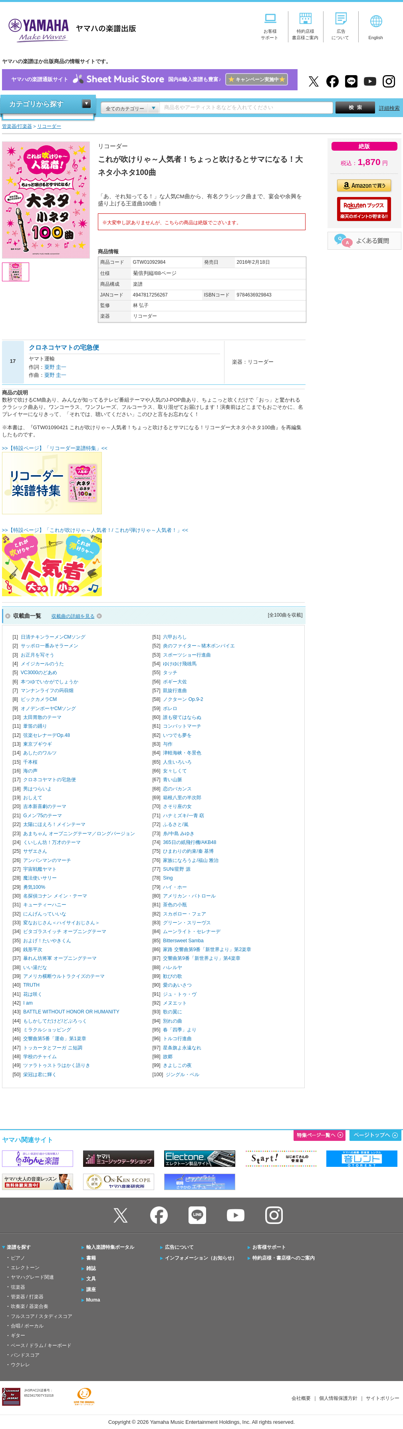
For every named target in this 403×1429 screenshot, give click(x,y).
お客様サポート (269, 1247)
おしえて (32, 797)
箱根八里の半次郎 (182, 797)
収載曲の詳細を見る (73, 616)
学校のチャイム (40, 1056)
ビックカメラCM (39, 699)
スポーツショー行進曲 (187, 655)
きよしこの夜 (177, 1065)
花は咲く (32, 994)
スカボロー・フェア (184, 914)
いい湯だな (35, 967)
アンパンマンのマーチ (47, 860)
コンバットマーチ (182, 726)
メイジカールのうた (42, 664)
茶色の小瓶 (175, 905)
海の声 (30, 771)
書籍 (91, 1258)
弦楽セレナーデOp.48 (46, 735)
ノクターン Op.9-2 (183, 699)
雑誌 (91, 1268)
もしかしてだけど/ (55, 1021)
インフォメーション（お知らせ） (201, 1258)
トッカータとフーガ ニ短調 (52, 1048)
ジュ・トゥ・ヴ (180, 994)
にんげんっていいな (44, 914)
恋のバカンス (177, 789)
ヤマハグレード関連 (32, 1277)
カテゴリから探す (36, 104)
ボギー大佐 (175, 682)
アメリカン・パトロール (189, 896)
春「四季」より (180, 1030)
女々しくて (175, 771)
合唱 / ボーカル (27, 1326)
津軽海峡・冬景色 (182, 753)
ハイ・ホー (175, 887)
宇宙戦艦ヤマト (40, 869)
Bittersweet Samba (183, 940)
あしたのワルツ (40, 753)
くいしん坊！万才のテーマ (52, 842)
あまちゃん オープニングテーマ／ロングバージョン (79, 833)
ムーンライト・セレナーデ (191, 931)
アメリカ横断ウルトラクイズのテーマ (64, 976)
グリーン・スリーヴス (187, 922)
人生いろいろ (177, 762)
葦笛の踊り (35, 726)
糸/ (179, 833)
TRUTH (31, 985)
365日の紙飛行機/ (189, 842)
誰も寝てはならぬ (182, 717)
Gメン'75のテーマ (42, 815)
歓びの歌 (172, 976)
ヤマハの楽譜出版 (70, 29)
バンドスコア (25, 1355)
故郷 (168, 1056)
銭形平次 (32, 949)
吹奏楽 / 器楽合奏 (29, 1306)
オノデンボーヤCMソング (48, 708)
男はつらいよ (37, 789)
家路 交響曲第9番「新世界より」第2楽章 (207, 949)
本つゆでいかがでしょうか (49, 682)
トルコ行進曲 (177, 1038)
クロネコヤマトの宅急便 (49, 779)
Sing (168, 878)
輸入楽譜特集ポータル (110, 1247)
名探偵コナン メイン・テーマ (55, 896)
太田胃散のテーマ (42, 717)
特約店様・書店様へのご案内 (283, 1258)
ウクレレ (20, 1364)
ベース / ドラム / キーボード (41, 1345)
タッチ (170, 672)
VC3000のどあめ (39, 672)
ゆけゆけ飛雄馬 (180, 664)
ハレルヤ (172, 967)
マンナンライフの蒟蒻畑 (47, 690)
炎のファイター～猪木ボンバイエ (199, 646)
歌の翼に (172, 1012)
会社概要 (301, 1398)
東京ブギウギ (37, 744)
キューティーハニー (44, 905)
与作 (168, 744)
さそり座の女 (177, 806)
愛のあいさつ (177, 985)
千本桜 (30, 762)
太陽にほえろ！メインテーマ (54, 824)
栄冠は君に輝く (40, 1074)
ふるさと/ (175, 824)
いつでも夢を (177, 735)
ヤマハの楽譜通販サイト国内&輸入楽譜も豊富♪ (149, 79)
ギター (18, 1335)
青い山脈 (172, 779)
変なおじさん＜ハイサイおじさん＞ (61, 922)
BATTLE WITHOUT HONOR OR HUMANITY (71, 1012)
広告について (179, 1247)
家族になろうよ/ (190, 860)
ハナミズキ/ (183, 815)
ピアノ (18, 1258)
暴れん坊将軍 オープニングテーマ (59, 958)
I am (28, 1003)
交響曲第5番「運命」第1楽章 (54, 1038)
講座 (91, 1289)
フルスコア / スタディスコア (41, 1316)
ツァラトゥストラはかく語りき (56, 1065)
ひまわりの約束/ (188, 851)
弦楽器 (18, 1287)
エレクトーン (25, 1267)
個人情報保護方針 (338, 1398)
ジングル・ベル (182, 1074)
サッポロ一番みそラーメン (49, 646)
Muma (93, 1300)
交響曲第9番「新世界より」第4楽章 (201, 958)
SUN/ (176, 869)
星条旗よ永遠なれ (182, 1048)
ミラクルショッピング (47, 1030)
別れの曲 (172, 1021)
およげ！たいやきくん (47, 940)
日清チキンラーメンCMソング (53, 637)
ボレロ (170, 708)
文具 (91, 1279)
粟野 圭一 (55, 367)
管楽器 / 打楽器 (27, 1297)
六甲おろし (175, 637)
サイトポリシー (382, 1398)
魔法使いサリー (40, 878)
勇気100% (34, 887)
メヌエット (175, 1003)
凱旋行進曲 (175, 690)
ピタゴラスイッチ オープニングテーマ (64, 931)
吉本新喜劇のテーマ (44, 806)
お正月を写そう (37, 655)
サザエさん (35, 851)
